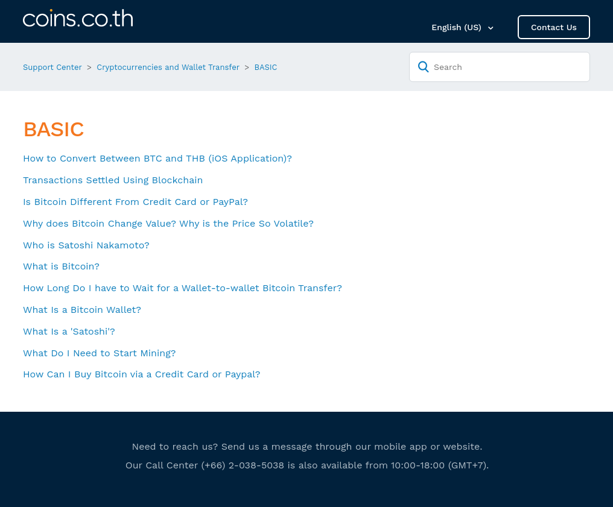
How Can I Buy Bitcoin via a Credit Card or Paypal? (142, 374)
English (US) (457, 27)
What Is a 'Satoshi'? (69, 331)
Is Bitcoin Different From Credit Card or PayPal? (135, 201)
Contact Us (554, 27)
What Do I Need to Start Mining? (99, 353)
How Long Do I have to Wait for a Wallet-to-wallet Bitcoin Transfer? (182, 288)
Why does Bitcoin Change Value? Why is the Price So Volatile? (168, 223)
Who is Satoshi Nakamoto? (86, 245)
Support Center (52, 67)
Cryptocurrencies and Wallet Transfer (168, 67)
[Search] (499, 67)
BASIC (266, 67)
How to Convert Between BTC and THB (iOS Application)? (157, 158)
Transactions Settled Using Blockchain (113, 180)
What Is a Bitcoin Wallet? (82, 309)
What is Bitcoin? (61, 266)
